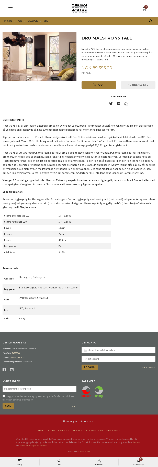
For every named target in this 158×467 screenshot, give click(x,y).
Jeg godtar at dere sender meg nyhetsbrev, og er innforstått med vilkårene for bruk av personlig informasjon (38, 399)
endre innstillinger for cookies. (33, 446)
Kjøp (98, 85)
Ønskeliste (138, 85)
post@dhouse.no (17, 357)
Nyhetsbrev (113, 431)
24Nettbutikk (84, 452)
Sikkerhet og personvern (88, 431)
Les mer (73, 407)
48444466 (16, 353)
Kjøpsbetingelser (58, 431)
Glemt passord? (148, 368)
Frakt (41, 431)
